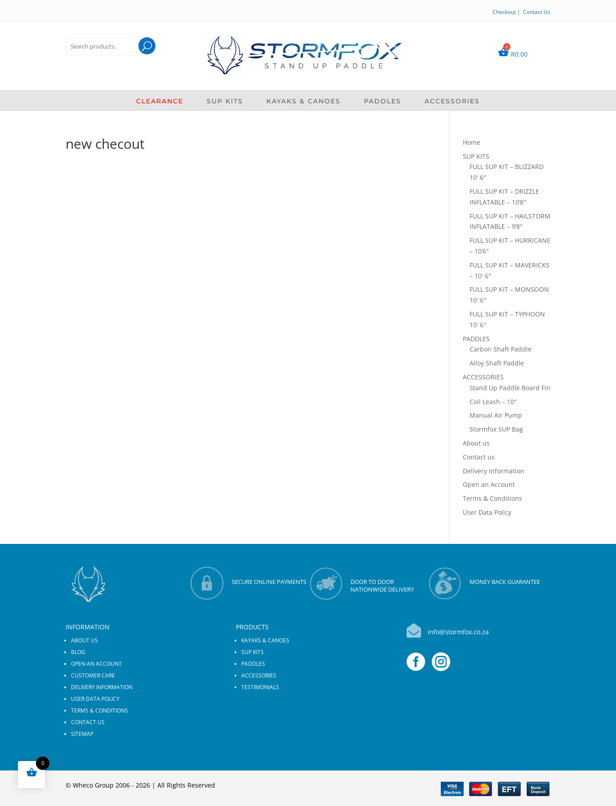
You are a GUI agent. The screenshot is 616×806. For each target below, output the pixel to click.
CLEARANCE (159, 101)
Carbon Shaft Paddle (501, 349)
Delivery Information (493, 471)
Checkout (504, 12)
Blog (78, 652)
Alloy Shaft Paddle (497, 363)
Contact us (479, 457)
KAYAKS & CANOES (303, 101)
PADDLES (382, 101)
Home (471, 142)
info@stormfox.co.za (458, 632)
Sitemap (82, 734)
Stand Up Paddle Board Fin (510, 387)
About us (476, 443)
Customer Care (93, 675)
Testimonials (260, 687)
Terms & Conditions (492, 498)
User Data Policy (487, 512)
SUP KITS (225, 101)
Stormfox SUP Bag (496, 429)
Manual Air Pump (496, 415)
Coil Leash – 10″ (493, 401)
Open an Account (489, 484)
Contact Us (536, 12)
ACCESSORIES (452, 101)
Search (138, 57)
